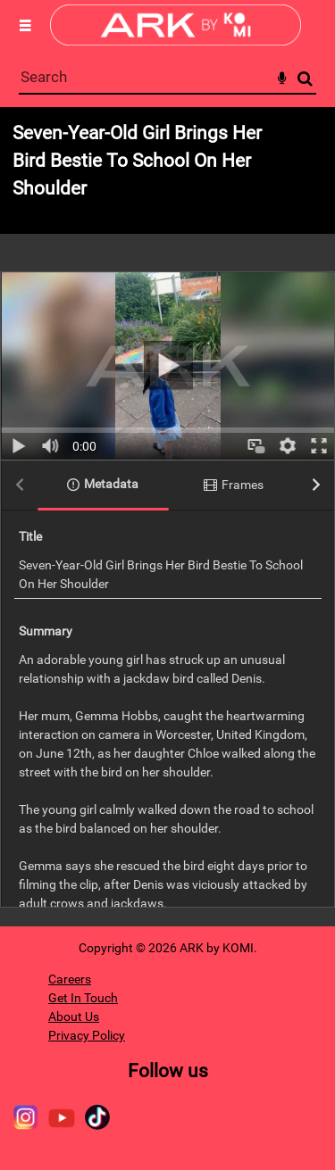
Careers (69, 979)
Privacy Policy (86, 1035)
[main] (167, 516)
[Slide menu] (25, 25)
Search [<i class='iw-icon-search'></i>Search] (305, 78)
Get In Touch (83, 998)
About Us (73, 1016)
